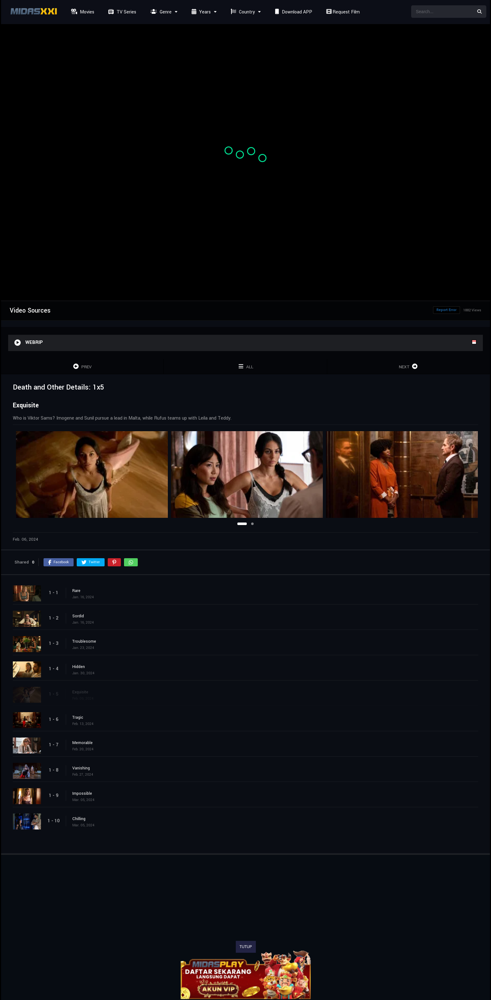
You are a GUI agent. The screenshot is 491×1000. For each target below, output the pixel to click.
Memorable (82, 743)
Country (242, 12)
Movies (82, 12)
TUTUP (246, 947)
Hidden (78, 667)
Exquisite (80, 692)
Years (200, 12)
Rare (76, 591)
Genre (160, 12)
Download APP (292, 12)
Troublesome (84, 641)
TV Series (121, 12)
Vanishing (81, 768)
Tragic (77, 717)
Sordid (78, 616)
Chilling (78, 819)
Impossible (82, 793)
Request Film (342, 12)
